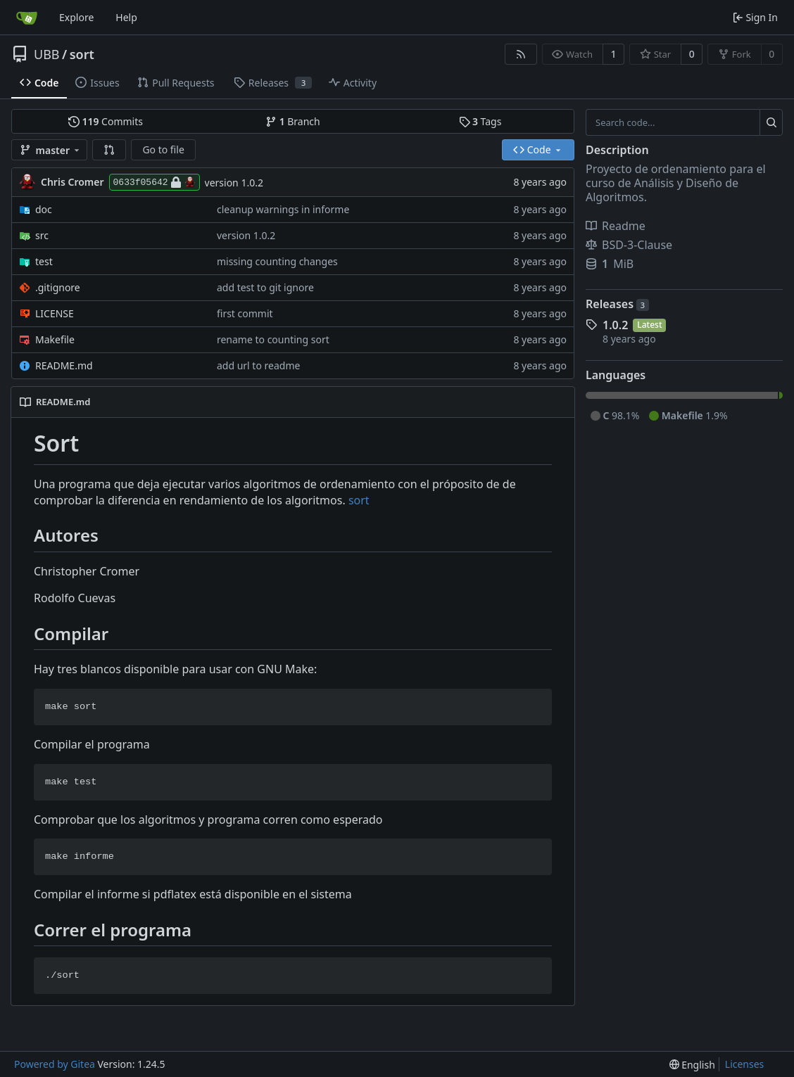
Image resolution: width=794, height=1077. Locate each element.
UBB (47, 54)
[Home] (26, 17)
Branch (292, 121)
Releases (617, 304)
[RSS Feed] (521, 54)
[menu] (692, 1064)
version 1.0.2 (234, 182)
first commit (245, 313)
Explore (76, 17)
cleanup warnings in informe (283, 209)
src (42, 235)
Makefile (55, 339)
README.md (64, 365)
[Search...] (771, 122)
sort (82, 54)
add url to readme (258, 365)
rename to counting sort (273, 339)
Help (126, 17)
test (44, 261)
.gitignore (57, 287)
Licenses (744, 1064)
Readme (615, 226)
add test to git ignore (265, 287)
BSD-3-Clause (629, 245)
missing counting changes (277, 261)
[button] (109, 149)
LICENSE (54, 313)
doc (43, 209)
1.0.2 (615, 325)
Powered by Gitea (54, 1064)
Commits (105, 121)
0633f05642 (154, 182)
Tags (480, 121)
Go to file (163, 149)
